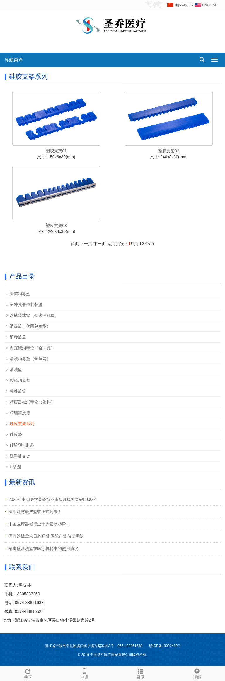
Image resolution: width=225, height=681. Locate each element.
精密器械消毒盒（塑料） (32, 402)
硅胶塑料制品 (22, 445)
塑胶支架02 (168, 151)
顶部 (197, 673)
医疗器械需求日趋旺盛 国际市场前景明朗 (45, 536)
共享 (28, 673)
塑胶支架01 (56, 151)
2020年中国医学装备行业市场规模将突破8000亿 (52, 499)
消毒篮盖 (18, 337)
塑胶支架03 (56, 225)
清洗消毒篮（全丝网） (30, 358)
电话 (84, 673)
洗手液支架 (20, 456)
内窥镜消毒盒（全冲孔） (32, 347)
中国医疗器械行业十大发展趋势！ (39, 524)
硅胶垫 (16, 434)
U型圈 (15, 467)
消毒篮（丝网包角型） (30, 326)
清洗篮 (16, 369)
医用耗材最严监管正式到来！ (35, 511)
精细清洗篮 (20, 412)
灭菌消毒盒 (20, 293)
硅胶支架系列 (22, 423)
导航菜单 (13, 59)
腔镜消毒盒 (20, 380)
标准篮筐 (18, 391)
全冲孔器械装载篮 (26, 304)
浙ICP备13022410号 (165, 646)
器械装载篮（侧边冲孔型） (34, 315)
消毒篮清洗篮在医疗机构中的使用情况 (43, 548)
